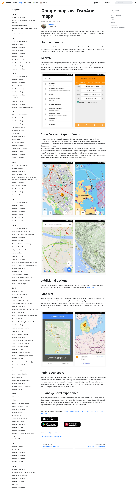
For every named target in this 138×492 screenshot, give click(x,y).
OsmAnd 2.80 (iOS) (17, 349)
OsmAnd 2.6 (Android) (18, 459)
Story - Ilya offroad (17, 377)
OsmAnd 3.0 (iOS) (17, 325)
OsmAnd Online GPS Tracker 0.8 (21, 280)
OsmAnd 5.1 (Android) (18, 53)
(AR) (46, 414)
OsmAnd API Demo (18, 481)
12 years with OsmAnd (19, 186)
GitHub (107, 3)
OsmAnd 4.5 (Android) (18, 136)
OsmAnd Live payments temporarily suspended (23, 435)
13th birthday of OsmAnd (19, 148)
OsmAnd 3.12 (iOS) (17, 271)
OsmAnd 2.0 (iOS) (17, 446)
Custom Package (17, 253)
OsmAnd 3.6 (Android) (18, 268)
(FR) (88, 411)
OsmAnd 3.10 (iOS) (17, 297)
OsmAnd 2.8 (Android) (18, 452)
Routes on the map (18, 182)
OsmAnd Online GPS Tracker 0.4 (21, 386)
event (48, 433)
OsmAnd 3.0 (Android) (18, 424)
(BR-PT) (102, 411)
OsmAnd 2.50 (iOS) (17, 389)
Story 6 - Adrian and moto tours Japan (23, 362)
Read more (90, 287)
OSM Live (15, 484)
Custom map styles (18, 142)
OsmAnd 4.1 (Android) (18, 208)
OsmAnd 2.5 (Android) (18, 469)
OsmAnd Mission (17, 412)
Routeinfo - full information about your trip (25, 309)
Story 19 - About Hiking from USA (22, 277)
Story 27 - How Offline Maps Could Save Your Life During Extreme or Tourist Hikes (24, 178)
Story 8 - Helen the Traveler (20, 346)
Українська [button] (95, 3)
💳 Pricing (27, 3)
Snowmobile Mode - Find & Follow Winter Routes (24, 30)
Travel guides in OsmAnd (19, 418)
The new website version (19, 195)
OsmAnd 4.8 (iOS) (17, 92)
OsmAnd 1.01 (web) (18, 89)
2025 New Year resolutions (20, 76)
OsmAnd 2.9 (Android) (18, 430)
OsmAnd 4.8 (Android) (18, 95)
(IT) (85, 411)
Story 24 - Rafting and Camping (21, 244)
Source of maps (115, 10)
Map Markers (16, 449)
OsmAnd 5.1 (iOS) (17, 57)
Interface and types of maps (116, 16)
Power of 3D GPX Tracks (19, 86)
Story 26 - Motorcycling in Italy (21, 231)
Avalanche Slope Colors (19, 34)
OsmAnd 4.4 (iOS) (17, 151)
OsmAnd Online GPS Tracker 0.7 (21, 328)
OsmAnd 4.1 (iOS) (17, 205)
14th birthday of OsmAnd (19, 98)
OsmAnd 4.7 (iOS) (17, 101)
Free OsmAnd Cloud (18, 130)
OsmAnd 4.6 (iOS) (17, 121)
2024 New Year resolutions (20, 115)
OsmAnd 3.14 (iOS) (17, 256)
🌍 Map (35, 3)
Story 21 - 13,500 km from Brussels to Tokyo (25, 265)
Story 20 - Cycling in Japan (20, 274)
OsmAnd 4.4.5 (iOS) (18, 145)
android (54, 433)
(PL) (42, 414)
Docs (15, 3)
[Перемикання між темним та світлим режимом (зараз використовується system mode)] (135, 2)
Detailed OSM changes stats (20, 403)
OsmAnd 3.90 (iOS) (17, 221)
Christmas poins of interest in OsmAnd (23, 472)
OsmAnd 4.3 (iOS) (17, 168)
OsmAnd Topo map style (19, 475)
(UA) (95, 411)
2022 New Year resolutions (20, 202)
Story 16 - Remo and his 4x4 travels (22, 303)
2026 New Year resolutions (20, 41)
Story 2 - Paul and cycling (19, 374)
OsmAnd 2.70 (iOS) (17, 359)
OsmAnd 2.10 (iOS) (17, 427)
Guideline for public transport (21, 380)
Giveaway (15, 400)
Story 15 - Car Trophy (18, 312)
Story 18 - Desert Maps (19, 283)
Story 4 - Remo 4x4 (17, 368)
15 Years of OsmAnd (18, 50)
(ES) (98, 411)
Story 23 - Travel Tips (18, 247)
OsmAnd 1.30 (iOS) (17, 462)
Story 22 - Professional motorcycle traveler (24, 262)
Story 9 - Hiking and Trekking (20, 343)
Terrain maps (16, 133)
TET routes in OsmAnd (19, 127)
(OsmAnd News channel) (72, 411)
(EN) (82, 411)
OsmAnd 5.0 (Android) (18, 69)
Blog (20, 3)
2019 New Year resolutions (20, 397)
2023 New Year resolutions (20, 165)
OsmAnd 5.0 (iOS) (17, 66)
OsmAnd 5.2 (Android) (18, 47)
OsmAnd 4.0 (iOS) (17, 215)
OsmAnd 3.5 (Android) (18, 306)
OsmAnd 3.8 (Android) (18, 237)
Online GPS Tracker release (20, 406)
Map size (113, 22)
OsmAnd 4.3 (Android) (18, 171)
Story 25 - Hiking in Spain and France (23, 234)
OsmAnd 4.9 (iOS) (17, 79)
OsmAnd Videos (17, 439)
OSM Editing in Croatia (19, 174)
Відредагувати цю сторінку (51, 437)
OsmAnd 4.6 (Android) (18, 118)
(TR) (49, 414)
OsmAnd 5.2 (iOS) (17, 44)
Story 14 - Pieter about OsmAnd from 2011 (24, 316)
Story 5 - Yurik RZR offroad (20, 365)
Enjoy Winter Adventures (19, 25)
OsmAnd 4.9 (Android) (18, 83)
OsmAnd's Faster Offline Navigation (22, 60)
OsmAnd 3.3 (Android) (18, 383)
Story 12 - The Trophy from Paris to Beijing (24, 322)
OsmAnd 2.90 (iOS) (17, 331)
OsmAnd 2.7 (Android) (18, 455)
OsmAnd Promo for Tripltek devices (22, 107)
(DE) (91, 411)
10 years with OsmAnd (19, 250)
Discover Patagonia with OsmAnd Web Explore (23, 21)
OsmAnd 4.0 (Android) (18, 212)
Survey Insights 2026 (18, 17)
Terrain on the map (18, 158)
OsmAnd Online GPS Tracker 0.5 (21, 352)
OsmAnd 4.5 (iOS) (17, 124)
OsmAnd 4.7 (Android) (18, 104)
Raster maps (16, 139)
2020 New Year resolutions (20, 294)
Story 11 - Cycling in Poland (20, 334)
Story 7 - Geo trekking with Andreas (22, 355)
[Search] (124, 2)
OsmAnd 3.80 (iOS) (17, 241)
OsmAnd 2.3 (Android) (18, 487)
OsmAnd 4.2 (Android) (18, 189)
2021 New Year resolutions (20, 228)
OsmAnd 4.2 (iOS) (17, 192)
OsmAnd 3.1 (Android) (18, 409)
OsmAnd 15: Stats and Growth (21, 63)
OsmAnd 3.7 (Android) (18, 259)
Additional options (115, 20)
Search (112, 13)
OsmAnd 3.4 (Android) (18, 337)
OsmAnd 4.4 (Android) (18, 154)
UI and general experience (118, 27)
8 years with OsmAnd (18, 421)
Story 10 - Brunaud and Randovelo (22, 340)
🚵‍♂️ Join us (43, 3)
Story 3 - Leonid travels (19, 371)
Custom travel (16, 415)
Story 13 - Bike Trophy (18, 319)
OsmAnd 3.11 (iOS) (17, 291)
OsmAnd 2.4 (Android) (18, 478)
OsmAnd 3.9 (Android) (18, 218)
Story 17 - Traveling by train (20, 300)
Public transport (115, 25)
